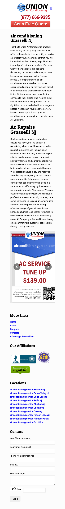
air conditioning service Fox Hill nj (26, 422)
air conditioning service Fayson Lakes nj (30, 415)
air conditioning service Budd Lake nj (28, 397)
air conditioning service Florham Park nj (29, 418)
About (13, 325)
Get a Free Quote (30, 24)
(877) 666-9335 (35, 17)
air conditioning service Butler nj (26, 400)
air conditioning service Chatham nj (27, 404)
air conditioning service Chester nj (27, 407)
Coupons (14, 329)
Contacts (14, 333)
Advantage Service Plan (21, 336)
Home (13, 322)
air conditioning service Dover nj (26, 411)
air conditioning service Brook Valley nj (29, 393)
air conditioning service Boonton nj (27, 389)
